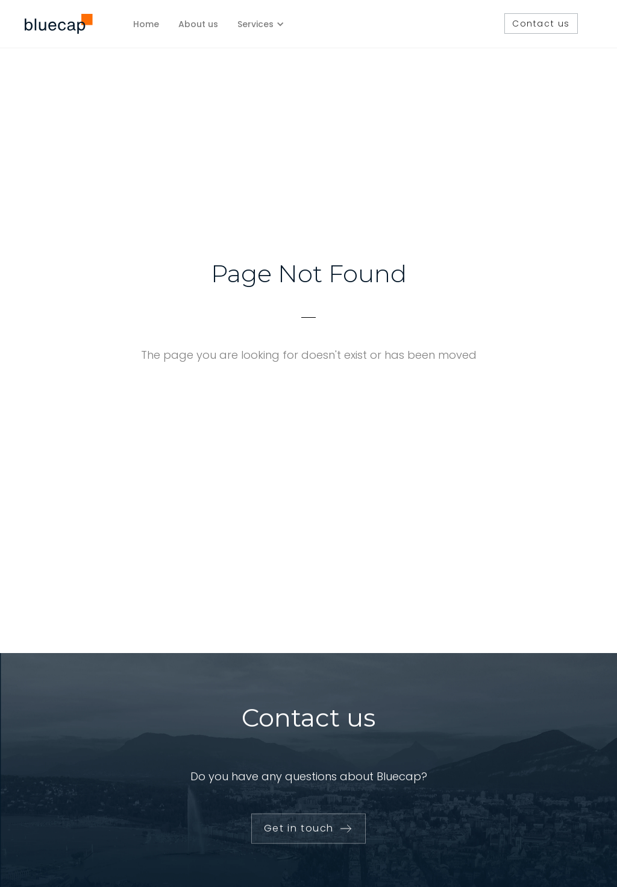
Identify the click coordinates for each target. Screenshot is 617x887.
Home (146, 24)
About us (198, 24)
